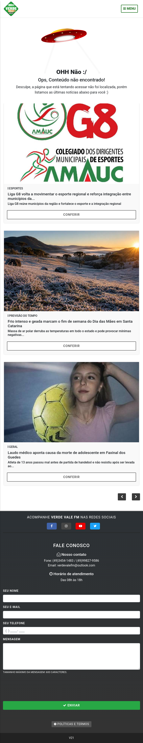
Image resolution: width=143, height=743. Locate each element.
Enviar (71, 705)
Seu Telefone (14, 623)
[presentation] (33, 687)
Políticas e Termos (71, 724)
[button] (136, 496)
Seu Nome (11, 591)
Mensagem (11, 639)
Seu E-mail (11, 607)
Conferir (71, 214)
